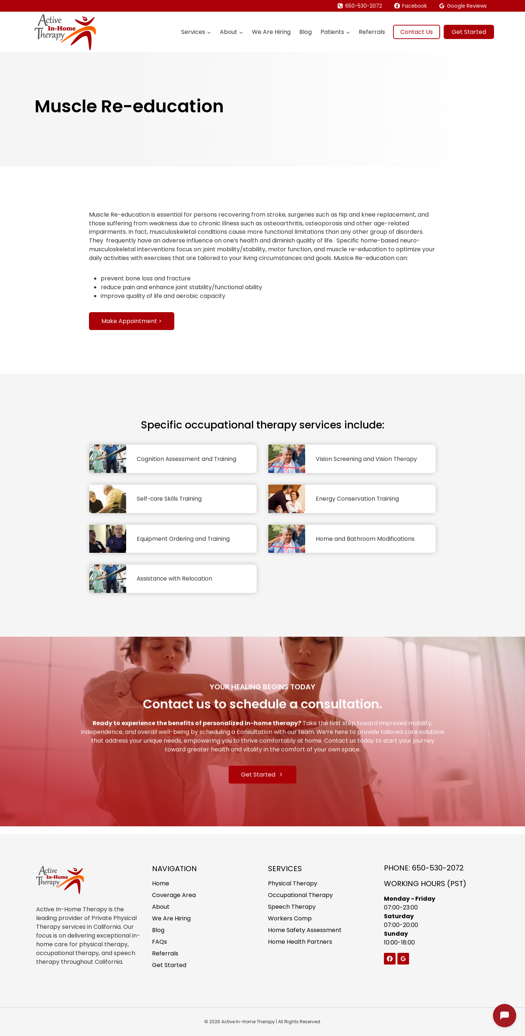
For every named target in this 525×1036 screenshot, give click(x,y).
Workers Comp (290, 918)
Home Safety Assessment (305, 930)
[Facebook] (390, 959)
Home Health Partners (300, 942)
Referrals (372, 32)
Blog (305, 32)
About (161, 907)
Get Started (469, 32)
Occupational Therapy (300, 895)
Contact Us (416, 32)
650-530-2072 (438, 868)
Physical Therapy (292, 883)
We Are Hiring (271, 32)
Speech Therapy (292, 907)
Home (160, 883)
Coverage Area (174, 895)
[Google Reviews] (403, 959)
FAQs (159, 942)
